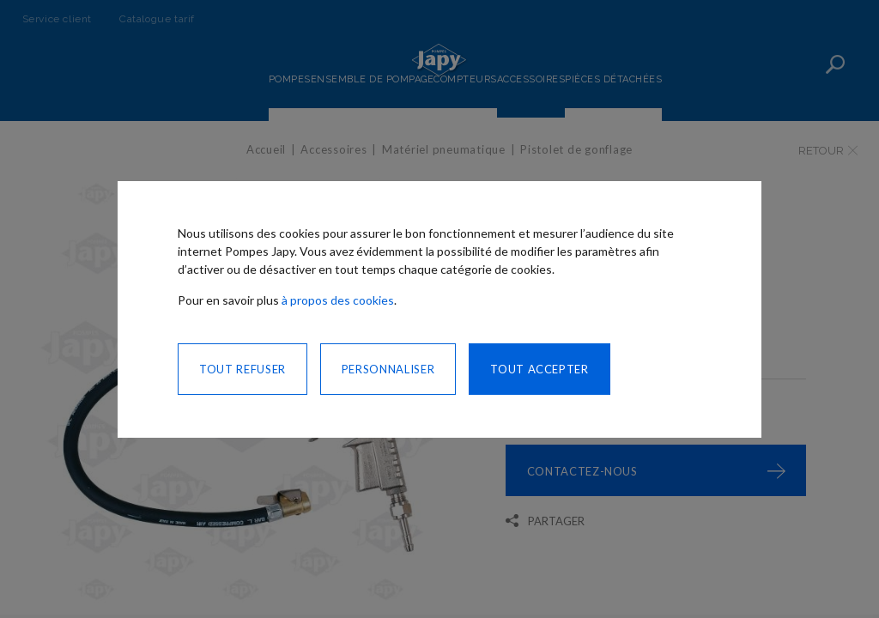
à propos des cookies (338, 300)
